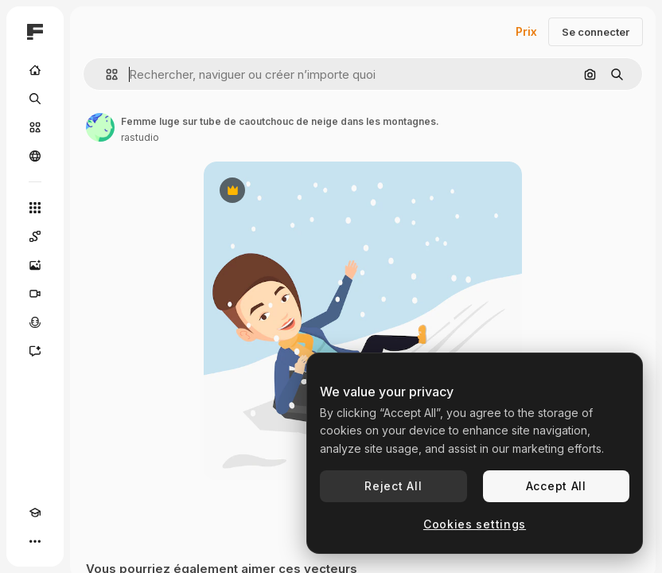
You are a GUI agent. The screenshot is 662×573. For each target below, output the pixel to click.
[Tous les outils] (35, 207)
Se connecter (595, 31)
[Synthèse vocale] (35, 322)
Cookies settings (474, 524)
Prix (526, 31)
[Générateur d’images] (35, 265)
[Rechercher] (35, 98)
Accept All (556, 486)
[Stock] (35, 127)
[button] (105, 74)
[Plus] (35, 541)
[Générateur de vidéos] (35, 293)
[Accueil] (35, 70)
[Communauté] (35, 156)
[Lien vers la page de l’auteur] (100, 127)
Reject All (393, 486)
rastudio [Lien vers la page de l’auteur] (140, 137)
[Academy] (35, 512)
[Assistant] (35, 351)
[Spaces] (35, 236)
